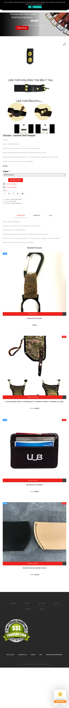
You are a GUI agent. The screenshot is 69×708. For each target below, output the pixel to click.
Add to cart (16, 180)
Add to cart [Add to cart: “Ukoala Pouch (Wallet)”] (33, 480)
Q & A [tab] (50, 215)
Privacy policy (37, 7)
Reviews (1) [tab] (36, 215)
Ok (30, 7)
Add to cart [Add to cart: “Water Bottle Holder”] (33, 314)
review (5, 140)
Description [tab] (21, 215)
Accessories (12, 201)
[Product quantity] (5, 180)
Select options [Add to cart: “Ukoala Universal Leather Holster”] (33, 563)
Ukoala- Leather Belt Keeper (14, 203)
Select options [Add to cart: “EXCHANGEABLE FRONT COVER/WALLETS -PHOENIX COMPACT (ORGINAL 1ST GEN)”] (33, 397)
